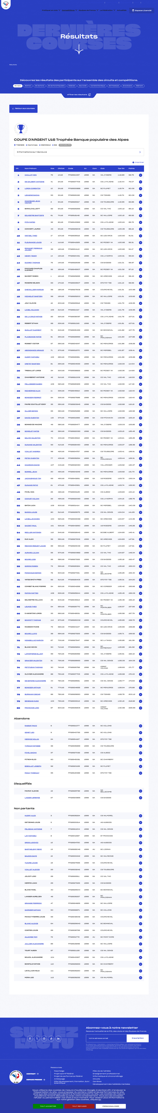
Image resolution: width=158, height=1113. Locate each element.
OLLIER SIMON (31, 422)
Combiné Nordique (98, 96)
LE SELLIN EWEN (32, 530)
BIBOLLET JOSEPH (33, 777)
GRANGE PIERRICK (33, 914)
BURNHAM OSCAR (32, 705)
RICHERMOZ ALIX (32, 402)
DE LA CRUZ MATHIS (33, 327)
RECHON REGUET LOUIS (35, 557)
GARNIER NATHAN (33, 921)
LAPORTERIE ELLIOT (34, 665)
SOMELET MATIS (32, 442)
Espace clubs (111, 2)
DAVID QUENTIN (32, 429)
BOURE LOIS (30, 570)
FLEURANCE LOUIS (33, 253)
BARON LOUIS (31, 523)
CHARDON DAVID (32, 476)
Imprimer (138, 173)
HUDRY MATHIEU (32, 368)
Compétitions (68, 10)
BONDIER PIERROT (33, 408)
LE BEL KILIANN (32, 321)
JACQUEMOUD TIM (33, 489)
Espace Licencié (141, 10)
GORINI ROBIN (31, 577)
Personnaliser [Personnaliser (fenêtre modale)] (111, 1106)
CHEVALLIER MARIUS (34, 300)
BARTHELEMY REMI (33, 860)
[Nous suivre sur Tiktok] (151, 3)
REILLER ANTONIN (33, 543)
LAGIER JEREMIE (32, 808)
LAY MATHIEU (30, 847)
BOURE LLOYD (31, 644)
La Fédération (106, 10)
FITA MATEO (30, 233)
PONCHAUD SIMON (33, 584)
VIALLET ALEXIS (32, 880)
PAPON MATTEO (31, 604)
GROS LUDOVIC (31, 853)
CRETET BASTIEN (32, 375)
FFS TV (136, 2)
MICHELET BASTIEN (33, 307)
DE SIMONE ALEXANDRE (35, 692)
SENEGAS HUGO (32, 712)
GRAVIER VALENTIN (33, 671)
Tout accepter (48, 1106)
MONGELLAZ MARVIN (34, 651)
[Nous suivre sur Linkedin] (153, 3)
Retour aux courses (23, 119)
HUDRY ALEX (30, 826)
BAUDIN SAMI (31, 867)
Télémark (139, 96)
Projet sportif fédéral (63, 1084)
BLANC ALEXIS (31, 934)
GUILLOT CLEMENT (33, 341)
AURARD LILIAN (32, 563)
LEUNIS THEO (31, 617)
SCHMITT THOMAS (33, 631)
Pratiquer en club (50, 10)
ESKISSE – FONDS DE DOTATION (91, 2)
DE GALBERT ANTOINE (34, 193)
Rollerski (72, 96)
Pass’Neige (59, 1082)
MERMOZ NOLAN (32, 750)
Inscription (138, 1049)
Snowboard (127, 96)
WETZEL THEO (31, 246)
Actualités (121, 10)
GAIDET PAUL (31, 536)
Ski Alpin (18, 96)
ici (92, 1060)
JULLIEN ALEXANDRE (34, 955)
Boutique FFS (125, 2)
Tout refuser (79, 1106)
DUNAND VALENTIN (33, 456)
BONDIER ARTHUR (33, 698)
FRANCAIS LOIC (32, 719)
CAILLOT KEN (31, 186)
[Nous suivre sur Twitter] (145, 3)
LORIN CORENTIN (32, 199)
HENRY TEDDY (31, 267)
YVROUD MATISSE (32, 757)
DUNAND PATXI (31, 496)
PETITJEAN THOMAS (34, 678)
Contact (31, 1085)
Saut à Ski (83, 96)
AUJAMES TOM (31, 948)
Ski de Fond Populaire (56, 96)
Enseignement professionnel (106, 1084)
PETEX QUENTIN (32, 469)
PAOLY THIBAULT (32, 784)
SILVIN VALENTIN (32, 449)
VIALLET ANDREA (32, 462)
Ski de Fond (39, 96)
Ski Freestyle (114, 96)
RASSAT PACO (31, 737)
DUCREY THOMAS (32, 273)
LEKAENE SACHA (32, 206)
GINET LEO (29, 743)
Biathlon (28, 96)
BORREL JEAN (31, 483)
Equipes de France (87, 10)
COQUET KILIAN (32, 510)
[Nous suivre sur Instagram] (148, 3)
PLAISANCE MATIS (33, 348)
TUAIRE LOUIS (31, 874)
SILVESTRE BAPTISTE (34, 226)
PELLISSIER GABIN (33, 395)
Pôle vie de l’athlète (102, 1082)
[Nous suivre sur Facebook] (143, 3)
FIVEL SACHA (31, 764)
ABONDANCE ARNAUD (34, 361)
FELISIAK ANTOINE (33, 840)
